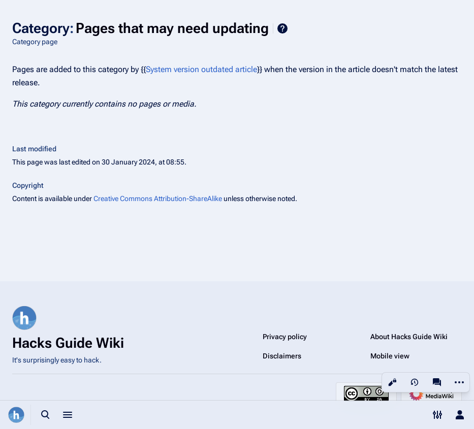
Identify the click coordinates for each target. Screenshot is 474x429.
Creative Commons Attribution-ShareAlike (157, 198)
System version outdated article (201, 69)
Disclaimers (282, 356)
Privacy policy (285, 337)
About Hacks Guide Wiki (409, 337)
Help (282, 28)
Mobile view (389, 356)
